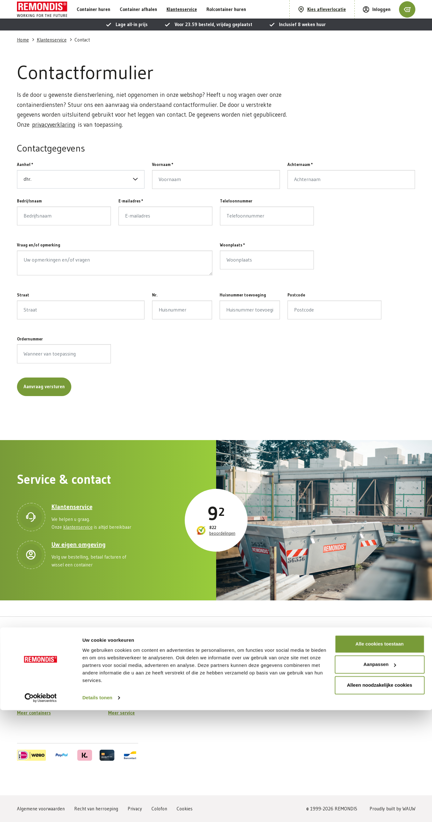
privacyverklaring (53, 140)
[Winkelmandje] (407, 17)
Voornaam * (162, 180)
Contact (115, 702)
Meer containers (34, 713)
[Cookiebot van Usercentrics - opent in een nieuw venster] (40, 809)
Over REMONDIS (216, 671)
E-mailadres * (130, 216)
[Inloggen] (377, 17)
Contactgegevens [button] (51, 164)
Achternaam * (300, 180)
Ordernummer (30, 354)
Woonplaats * (232, 260)
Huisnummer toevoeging (243, 310)
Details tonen (97, 809)
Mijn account (120, 671)
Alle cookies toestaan (379, 756)
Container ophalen (126, 682)
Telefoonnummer (236, 216)
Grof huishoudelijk (35, 682)
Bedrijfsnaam (29, 216)
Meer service (121, 713)
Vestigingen (211, 682)
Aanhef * (25, 180)
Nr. (154, 310)
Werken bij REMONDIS (222, 692)
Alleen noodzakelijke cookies (379, 797)
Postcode (296, 310)
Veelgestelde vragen (129, 692)
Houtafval (26, 702)
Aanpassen (380, 776)
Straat (23, 310)
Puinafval (26, 692)
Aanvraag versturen (44, 402)
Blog (204, 702)
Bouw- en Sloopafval (37, 671)
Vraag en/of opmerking (38, 260)
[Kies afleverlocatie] (322, 17)
